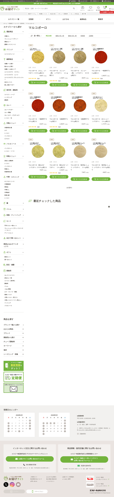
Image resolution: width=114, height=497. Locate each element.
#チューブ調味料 (63, 14)
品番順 (91, 36)
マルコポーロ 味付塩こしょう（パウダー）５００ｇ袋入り (101, 167)
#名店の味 (53, 14)
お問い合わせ (107, 1)
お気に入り (90, 10)
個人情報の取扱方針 (51, 479)
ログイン (82, 10)
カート (105, 8)
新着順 (83, 36)
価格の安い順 (59, 36)
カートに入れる (39, 82)
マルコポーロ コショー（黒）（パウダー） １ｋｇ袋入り (59, 73)
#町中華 (84, 14)
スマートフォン (39, 491)
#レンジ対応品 (75, 14)
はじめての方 (83, 1)
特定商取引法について (36, 479)
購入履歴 (98, 10)
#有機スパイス (43, 14)
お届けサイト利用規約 (68, 477)
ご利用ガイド (95, 1)
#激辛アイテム (32, 14)
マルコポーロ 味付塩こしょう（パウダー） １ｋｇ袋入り (80, 167)
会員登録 (73, 1)
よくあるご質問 (66, 479)
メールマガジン (50, 481)
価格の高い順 (72, 36)
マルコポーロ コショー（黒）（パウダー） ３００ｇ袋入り (80, 73)
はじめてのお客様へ (51, 477)
